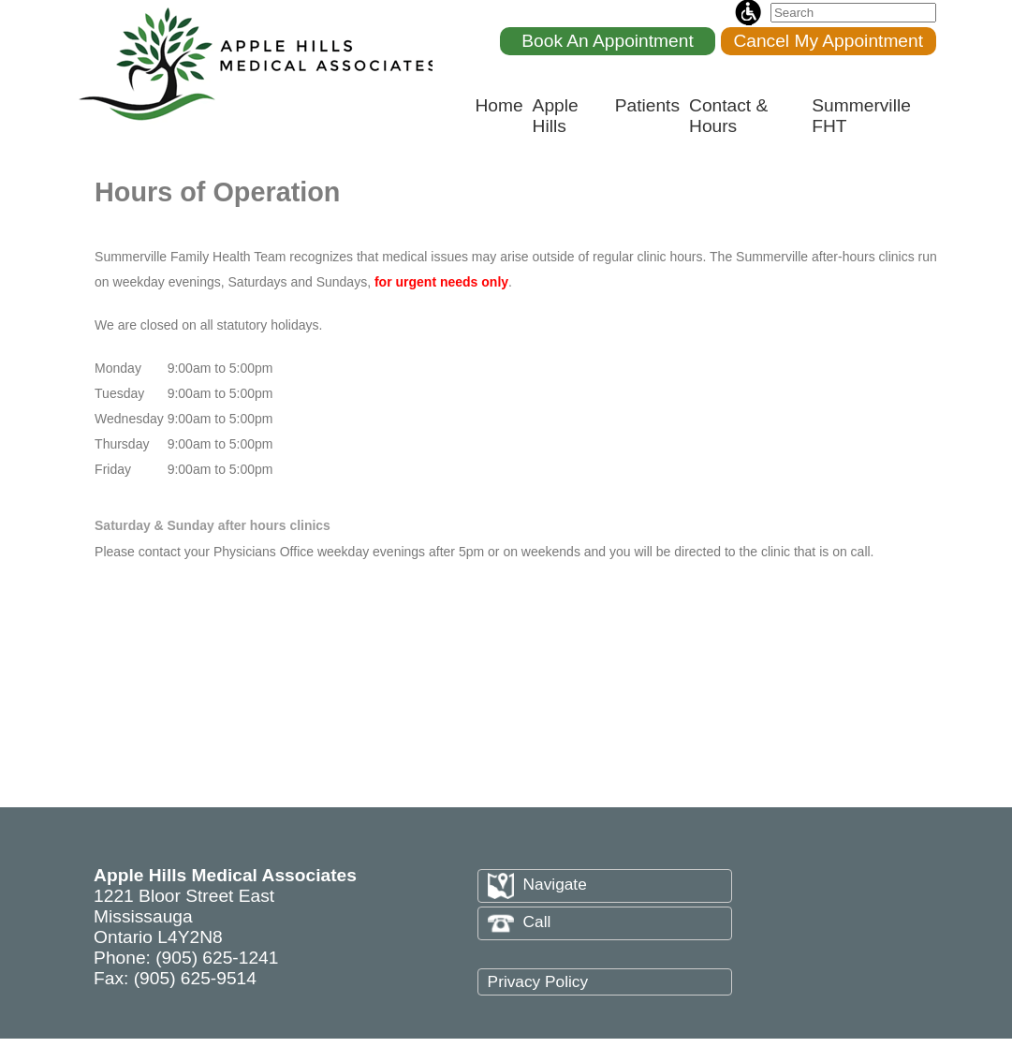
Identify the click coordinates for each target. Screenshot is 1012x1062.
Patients (647, 105)
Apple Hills (556, 116)
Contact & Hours (728, 116)
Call (519, 921)
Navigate (537, 884)
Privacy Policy (538, 981)
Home (498, 105)
